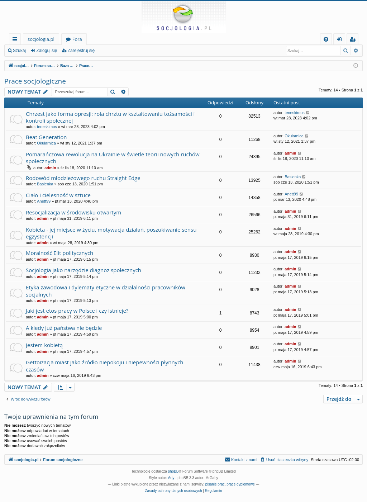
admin (50, 168)
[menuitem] (326, 39)
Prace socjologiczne (35, 81)
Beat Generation (46, 137)
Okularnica (46, 143)
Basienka (45, 184)
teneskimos (47, 126)
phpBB (173, 471)
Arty (171, 478)
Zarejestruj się (81, 50)
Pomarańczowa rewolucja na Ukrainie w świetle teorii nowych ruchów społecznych (113, 158)
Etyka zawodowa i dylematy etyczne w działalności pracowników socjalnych (105, 291)
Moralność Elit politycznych (59, 252)
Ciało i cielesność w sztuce (58, 195)
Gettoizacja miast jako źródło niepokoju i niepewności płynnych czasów (105, 366)
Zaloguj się (46, 50)
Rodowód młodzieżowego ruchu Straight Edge (83, 177)
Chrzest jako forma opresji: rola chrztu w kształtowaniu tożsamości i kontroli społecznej (110, 117)
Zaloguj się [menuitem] (341, 40)
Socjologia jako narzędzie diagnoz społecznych (83, 270)
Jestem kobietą (44, 345)
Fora (77, 39)
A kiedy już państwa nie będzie (64, 327)
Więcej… (16, 40)
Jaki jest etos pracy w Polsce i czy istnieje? (77, 310)
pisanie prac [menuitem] (215, 484)
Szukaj (19, 50)
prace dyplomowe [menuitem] (240, 484)
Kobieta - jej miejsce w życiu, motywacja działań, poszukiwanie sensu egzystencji (111, 233)
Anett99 (44, 201)
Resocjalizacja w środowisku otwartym (73, 212)
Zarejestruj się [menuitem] (354, 40)
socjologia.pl (41, 39)
